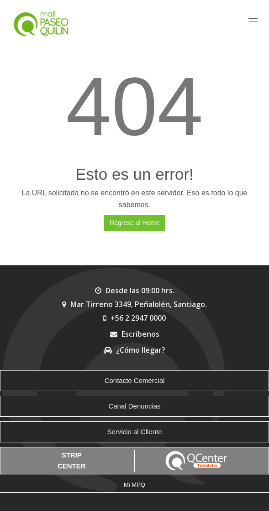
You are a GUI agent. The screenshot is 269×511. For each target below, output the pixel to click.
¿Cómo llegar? (134, 350)
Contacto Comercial (135, 380)
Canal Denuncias (134, 406)
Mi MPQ (134, 484)
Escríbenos (134, 334)
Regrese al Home (134, 222)
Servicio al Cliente (134, 432)
